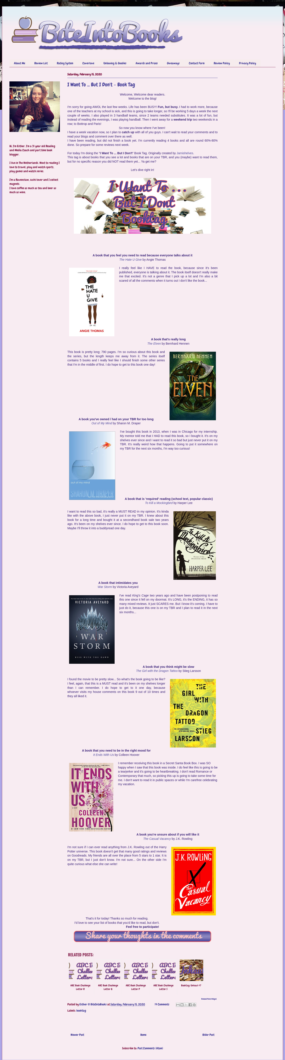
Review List (41, 63)
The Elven (154, 343)
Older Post (208, 1035)
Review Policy (222, 63)
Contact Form (197, 63)
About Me (19, 63)
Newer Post (77, 1035)
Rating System (65, 63)
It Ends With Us (103, 755)
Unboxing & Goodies (114, 63)
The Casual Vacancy (157, 838)
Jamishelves (185, 153)
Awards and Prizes (147, 63)
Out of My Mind (102, 423)
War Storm (105, 587)
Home (143, 1035)
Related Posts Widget (209, 999)
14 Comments (162, 1004)
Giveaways (173, 63)
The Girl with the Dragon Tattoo (157, 671)
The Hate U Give (130, 259)
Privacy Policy (247, 63)
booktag (81, 1010)
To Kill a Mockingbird (159, 503)
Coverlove (88, 63)
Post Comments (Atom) (150, 1048)
